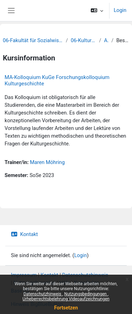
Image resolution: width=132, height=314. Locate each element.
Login (120, 10)
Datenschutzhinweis (43, 294)
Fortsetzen (66, 307)
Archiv (106, 40)
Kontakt (24, 234)
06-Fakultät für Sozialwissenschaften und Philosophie (33, 40)
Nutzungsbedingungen (86, 294)
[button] (97, 10)
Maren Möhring (47, 162)
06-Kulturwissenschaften (83, 40)
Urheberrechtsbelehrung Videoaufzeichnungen (66, 298)
